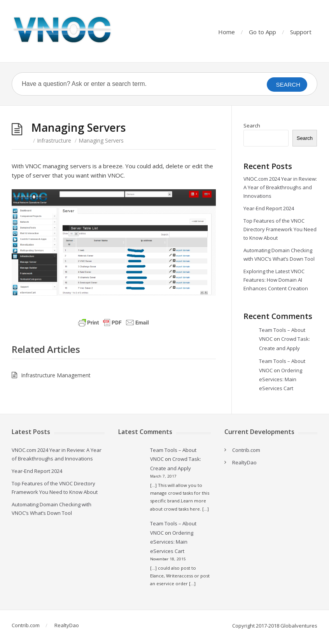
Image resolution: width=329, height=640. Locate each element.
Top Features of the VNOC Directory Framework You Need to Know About (280, 229)
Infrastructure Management (56, 375)
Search (251, 125)
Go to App (262, 32)
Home (226, 32)
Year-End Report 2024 (268, 208)
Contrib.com (246, 449)
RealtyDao (244, 462)
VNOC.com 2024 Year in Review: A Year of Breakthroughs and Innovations (280, 187)
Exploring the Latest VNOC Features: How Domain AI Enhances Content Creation (275, 280)
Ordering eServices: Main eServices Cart (280, 379)
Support (301, 32)
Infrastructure (54, 140)
